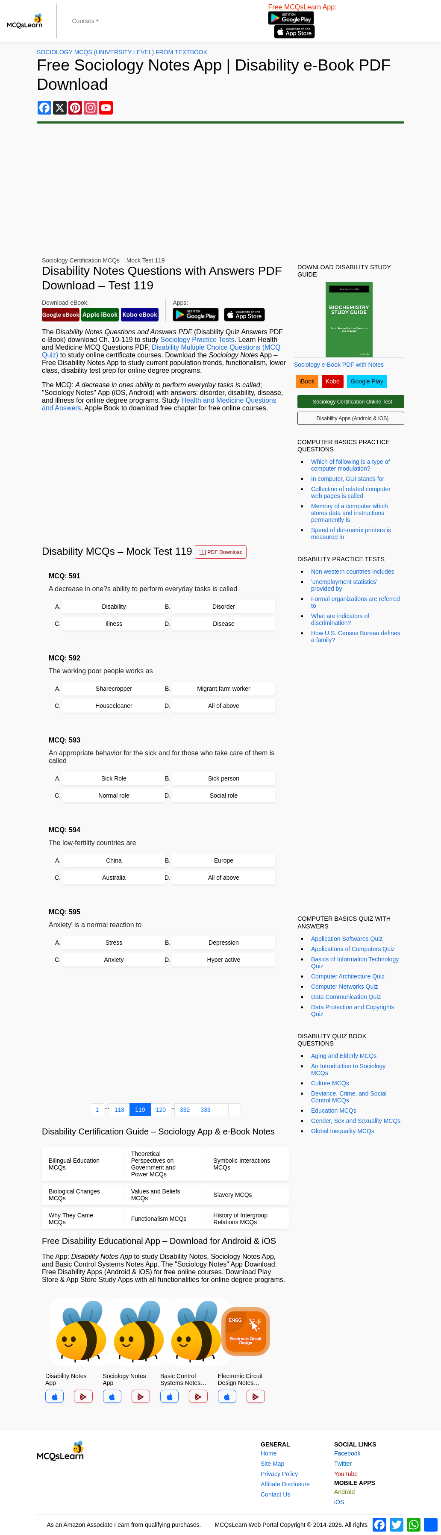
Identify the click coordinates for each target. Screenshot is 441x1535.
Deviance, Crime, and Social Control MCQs (349, 1097)
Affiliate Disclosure (285, 1484)
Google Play (367, 381)
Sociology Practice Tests (198, 339)
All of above (223, 705)
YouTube (346, 1473)
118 (119, 1109)
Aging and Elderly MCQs (343, 1055)
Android (344, 1491)
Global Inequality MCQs (342, 1131)
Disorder (223, 606)
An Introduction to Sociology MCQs (348, 1069)
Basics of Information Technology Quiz (355, 962)
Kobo (333, 381)
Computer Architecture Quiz (348, 976)
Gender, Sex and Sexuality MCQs (355, 1120)
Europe (223, 860)
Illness (114, 623)
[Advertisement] (220, 190)
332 (185, 1109)
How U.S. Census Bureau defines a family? (355, 636)
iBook (307, 381)
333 (205, 1109)
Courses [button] (83, 21)
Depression (224, 942)
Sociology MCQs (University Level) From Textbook (122, 52)
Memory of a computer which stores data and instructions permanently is (349, 513)
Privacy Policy (279, 1473)
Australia (113, 877)
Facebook (347, 1453)
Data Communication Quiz (346, 996)
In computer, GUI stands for (347, 478)
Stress (114, 942)
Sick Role (113, 778)
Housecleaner (113, 705)
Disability (114, 606)
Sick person (223, 778)
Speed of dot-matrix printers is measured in (351, 533)
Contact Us (275, 1494)
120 (161, 1109)
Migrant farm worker (223, 688)
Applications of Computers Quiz (353, 949)
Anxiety (114, 959)
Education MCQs (333, 1110)
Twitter (343, 1463)
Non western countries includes (352, 571)
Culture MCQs (330, 1083)
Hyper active (224, 959)
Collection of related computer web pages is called (351, 492)
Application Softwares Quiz (346, 938)
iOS (339, 1502)
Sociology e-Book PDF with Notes (339, 364)
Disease (224, 623)
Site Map (272, 1463)
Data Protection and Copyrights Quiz (352, 1010)
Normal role (113, 795)
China (114, 860)
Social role (224, 795)
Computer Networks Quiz (344, 986)
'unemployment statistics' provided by (344, 585)
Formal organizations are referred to (355, 602)
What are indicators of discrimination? (340, 619)
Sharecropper (114, 688)
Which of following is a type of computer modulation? (350, 465)
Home (268, 1453)
